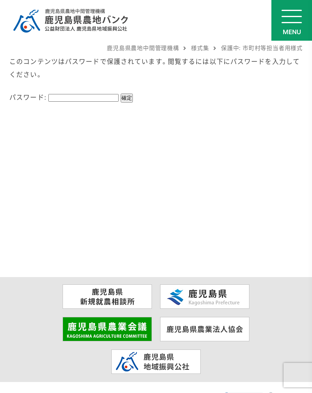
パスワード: (64, 97)
